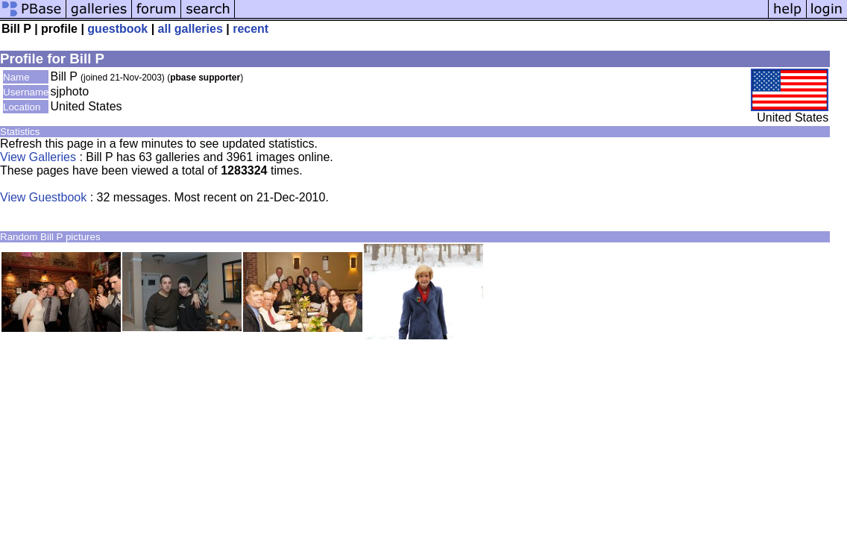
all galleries (190, 28)
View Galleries (38, 157)
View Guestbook (43, 197)
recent (250, 28)
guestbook (117, 28)
